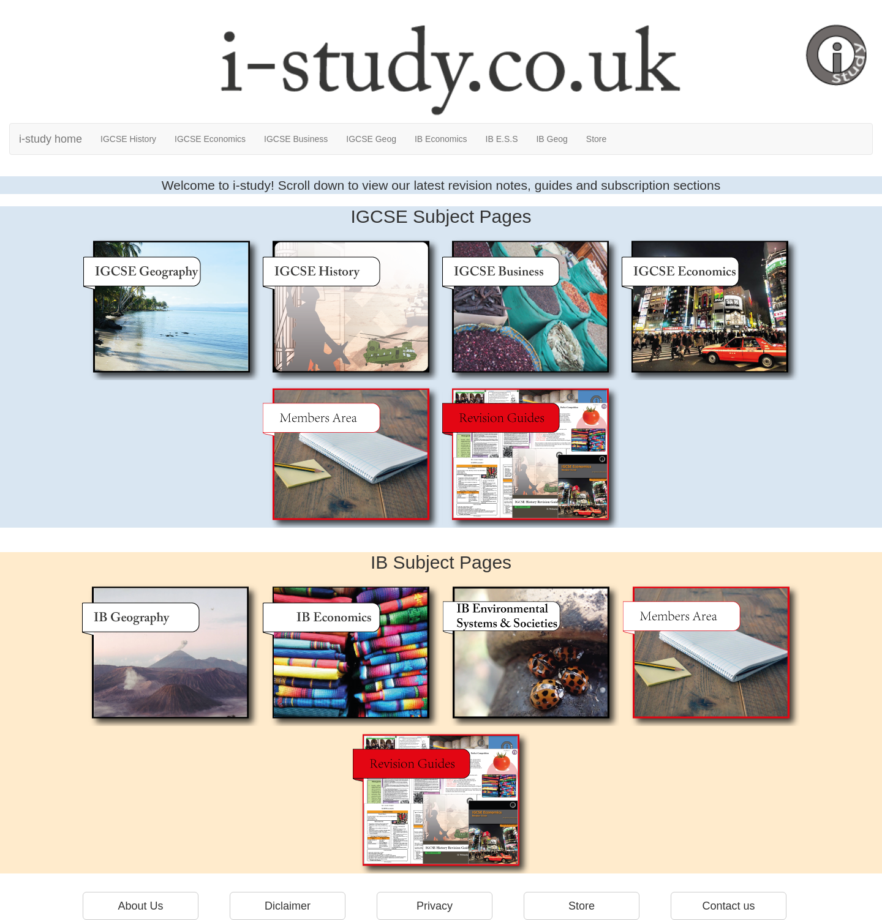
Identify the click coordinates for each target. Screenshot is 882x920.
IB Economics (441, 139)
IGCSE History (128, 139)
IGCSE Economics (210, 139)
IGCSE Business (296, 139)
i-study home (50, 139)
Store (596, 139)
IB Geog (551, 139)
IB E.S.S (502, 139)
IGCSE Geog (371, 139)
